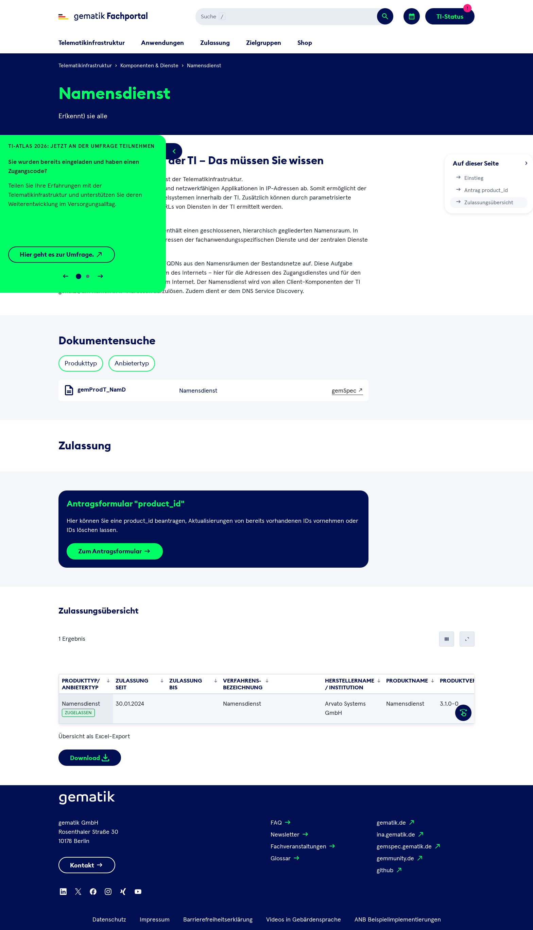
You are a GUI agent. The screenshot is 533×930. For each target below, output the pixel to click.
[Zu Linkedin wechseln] (63, 891)
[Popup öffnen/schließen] (174, 151)
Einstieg (469, 177)
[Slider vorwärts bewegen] (100, 276)
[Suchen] (271, 16)
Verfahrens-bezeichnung (246, 684)
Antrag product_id (481, 189)
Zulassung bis (193, 684)
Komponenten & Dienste (149, 65)
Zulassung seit (140, 684)
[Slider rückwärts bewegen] (65, 276)
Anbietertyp (132, 363)
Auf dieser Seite (490, 163)
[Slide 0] (78, 276)
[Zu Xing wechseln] (123, 891)
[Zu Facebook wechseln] (93, 891)
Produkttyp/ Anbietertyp (86, 684)
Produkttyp (81, 363)
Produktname (410, 680)
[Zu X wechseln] (78, 891)
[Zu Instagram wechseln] (108, 891)
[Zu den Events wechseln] (411, 16)
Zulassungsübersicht (484, 202)
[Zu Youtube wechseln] (138, 891)
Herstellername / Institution (353, 684)
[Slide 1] (87, 276)
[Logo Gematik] (87, 799)
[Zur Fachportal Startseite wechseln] (103, 16)
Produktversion (468, 680)
